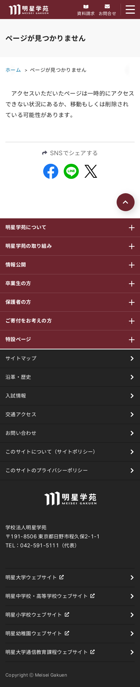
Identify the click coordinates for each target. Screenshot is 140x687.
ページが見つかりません (58, 70)
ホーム (13, 70)
